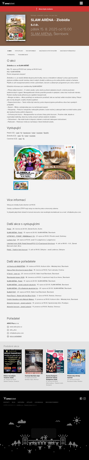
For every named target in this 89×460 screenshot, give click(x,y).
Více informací (31, 51)
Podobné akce (23, 55)
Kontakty (6, 402)
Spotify (46, 133)
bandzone (26, 133)
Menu (85, 3)
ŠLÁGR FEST (11, 292)
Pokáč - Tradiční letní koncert (17, 250)
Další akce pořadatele (67, 51)
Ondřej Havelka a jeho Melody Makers (20, 299)
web (17, 133)
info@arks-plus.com (17, 333)
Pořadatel (11, 55)
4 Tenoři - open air (13, 274)
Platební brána (28, 405)
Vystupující (19, 51)
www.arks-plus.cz (16, 327)
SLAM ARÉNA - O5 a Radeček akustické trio (22, 288)
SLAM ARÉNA (41, 34)
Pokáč (9, 229)
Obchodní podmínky (52, 402)
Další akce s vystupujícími (48, 51)
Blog (13, 402)
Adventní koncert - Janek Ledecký (19, 303)
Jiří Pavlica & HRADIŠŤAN (16, 266)
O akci (9, 51)
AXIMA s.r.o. (20, 405)
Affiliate (29, 402)
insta (33, 133)
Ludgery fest (11, 240)
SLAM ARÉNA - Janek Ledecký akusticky (21, 285)
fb (21, 133)
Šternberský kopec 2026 (15, 277)
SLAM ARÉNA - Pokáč (14, 233)
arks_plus (13, 330)
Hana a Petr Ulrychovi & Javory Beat (19, 270)
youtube (39, 133)
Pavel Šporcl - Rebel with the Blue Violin (21, 296)
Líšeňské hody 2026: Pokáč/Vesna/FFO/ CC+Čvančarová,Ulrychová (31, 244)
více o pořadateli (16, 336)
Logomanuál (39, 402)
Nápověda (21, 402)
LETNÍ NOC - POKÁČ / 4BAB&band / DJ (21, 236)
